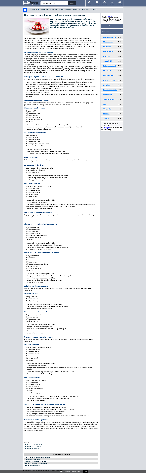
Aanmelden (104, 4)
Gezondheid (44, 9)
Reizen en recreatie (110, 90)
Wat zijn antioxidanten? (32, 465)
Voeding (54, 9)
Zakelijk (106, 118)
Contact (119, 4)
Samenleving (107, 94)
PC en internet (108, 85)
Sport (105, 104)
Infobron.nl (33, 9)
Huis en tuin (107, 70)
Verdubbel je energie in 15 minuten (36, 461)
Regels (112, 4)
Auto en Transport (109, 37)
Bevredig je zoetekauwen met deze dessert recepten (79, 9)
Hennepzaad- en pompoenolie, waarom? (38, 457)
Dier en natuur (108, 42)
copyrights (106, 128)
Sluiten (85, 471)
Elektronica (107, 47)
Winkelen (106, 114)
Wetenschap (107, 109)
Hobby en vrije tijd (109, 66)
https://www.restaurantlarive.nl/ (32, 446)
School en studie (108, 99)
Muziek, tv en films (109, 80)
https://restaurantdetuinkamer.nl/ (33, 444)
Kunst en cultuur (108, 75)
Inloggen (96, 4)
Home (89, 4)
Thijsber (109, 16)
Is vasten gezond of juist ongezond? (36, 463)
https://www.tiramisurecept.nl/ (32, 448)
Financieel (106, 56)
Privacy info (79, 471)
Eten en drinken (108, 51)
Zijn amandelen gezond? (32, 459)
